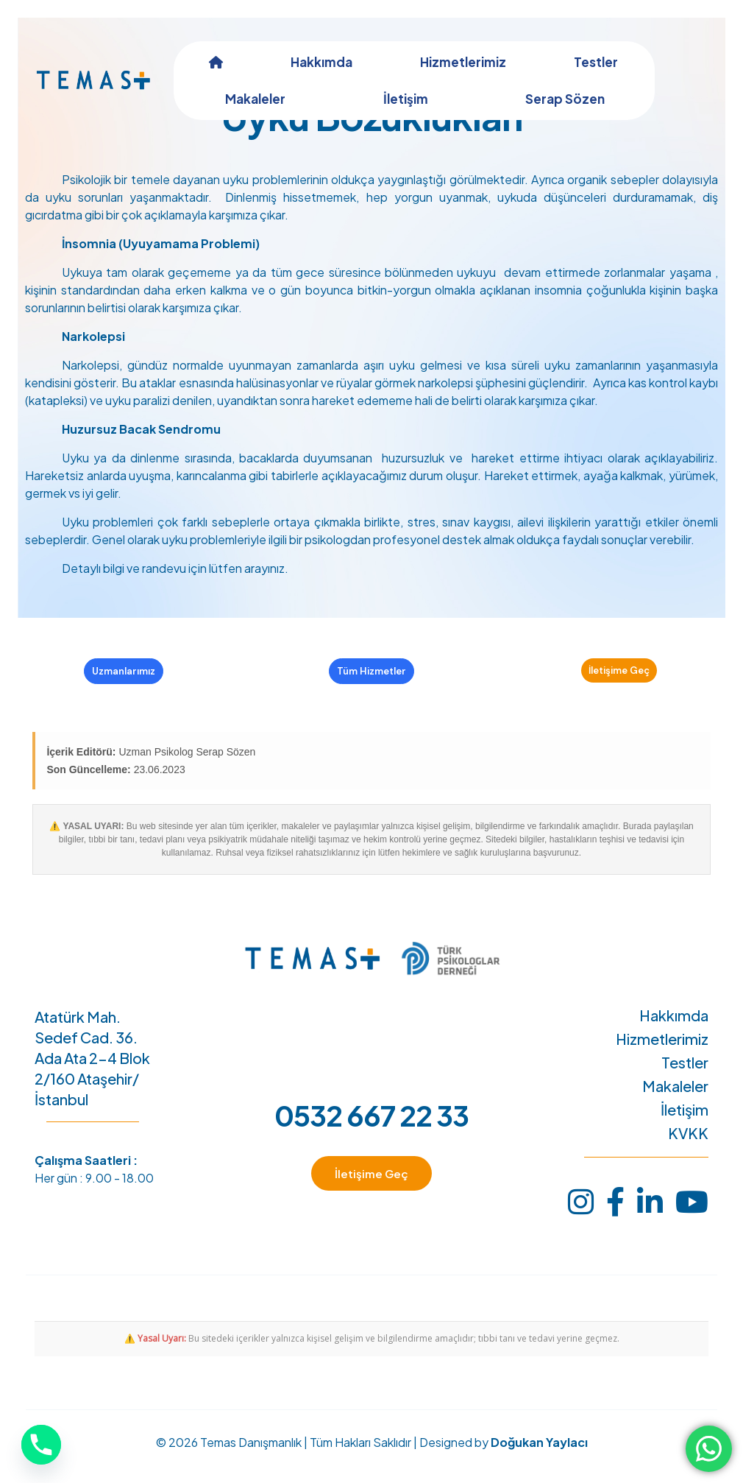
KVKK (688, 1149)
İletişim (684, 1125)
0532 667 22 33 (371, 1130)
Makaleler (675, 1101)
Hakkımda (673, 1031)
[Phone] (41, 1445)
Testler (684, 1078)
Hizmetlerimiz (662, 1054)
